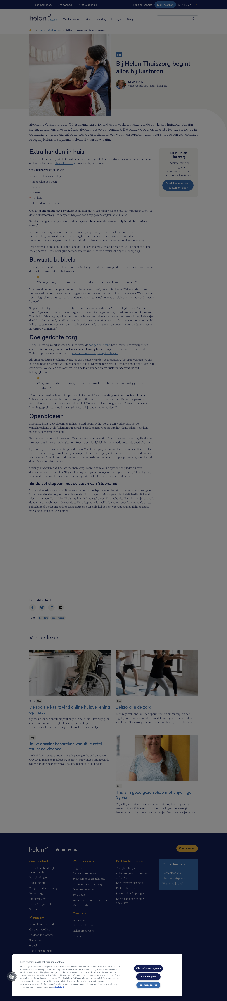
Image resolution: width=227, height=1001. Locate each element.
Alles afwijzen (148, 976)
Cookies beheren (148, 985)
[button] (12, 976)
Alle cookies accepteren (148, 968)
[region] (97, 975)
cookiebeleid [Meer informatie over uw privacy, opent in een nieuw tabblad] (58, 987)
